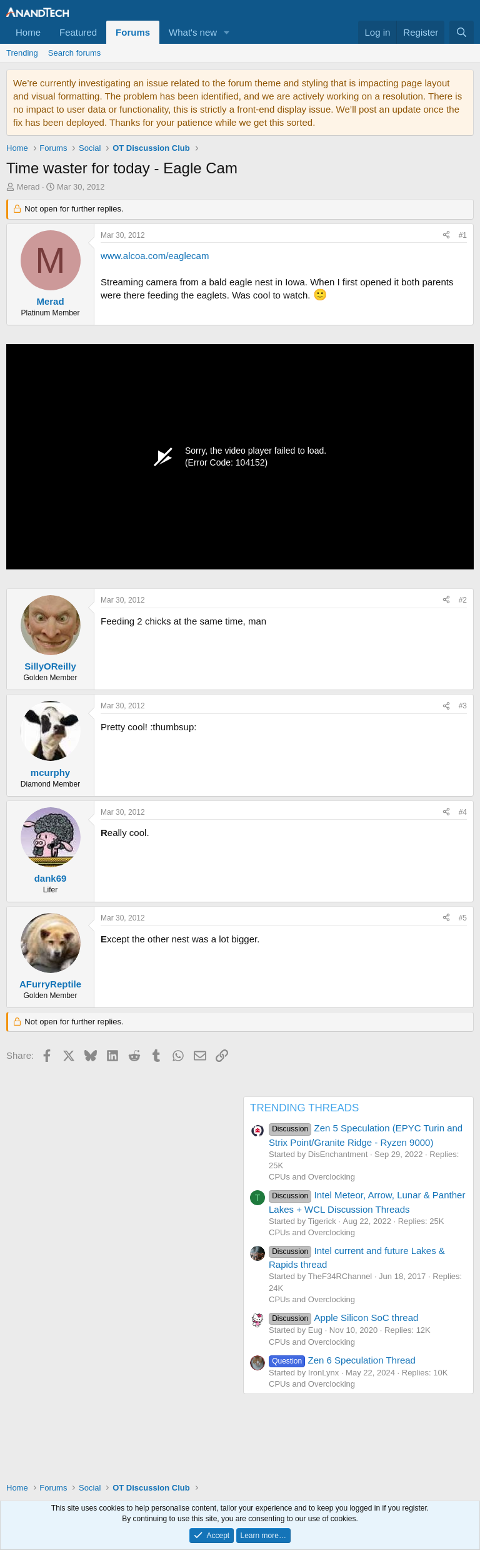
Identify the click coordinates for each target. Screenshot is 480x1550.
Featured (78, 32)
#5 (463, 918)
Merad (28, 186)
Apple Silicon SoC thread (343, 1317)
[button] (227, 32)
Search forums (74, 53)
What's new (193, 32)
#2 (463, 600)
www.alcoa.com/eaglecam (155, 255)
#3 (463, 705)
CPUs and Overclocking (312, 1176)
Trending (22, 53)
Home (28, 32)
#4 (463, 812)
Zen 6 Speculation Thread (342, 1360)
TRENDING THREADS (304, 1108)
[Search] (461, 32)
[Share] (446, 235)
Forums (133, 32)
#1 (463, 235)
